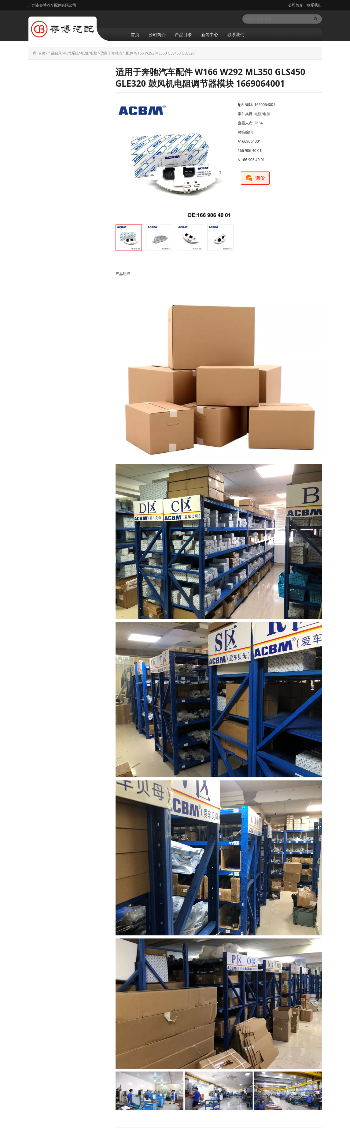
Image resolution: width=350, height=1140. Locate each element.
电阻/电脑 (89, 53)
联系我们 (314, 5)
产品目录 (183, 34)
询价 (257, 177)
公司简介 (295, 5)
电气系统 (71, 53)
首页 (135, 34)
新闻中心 (209, 34)
